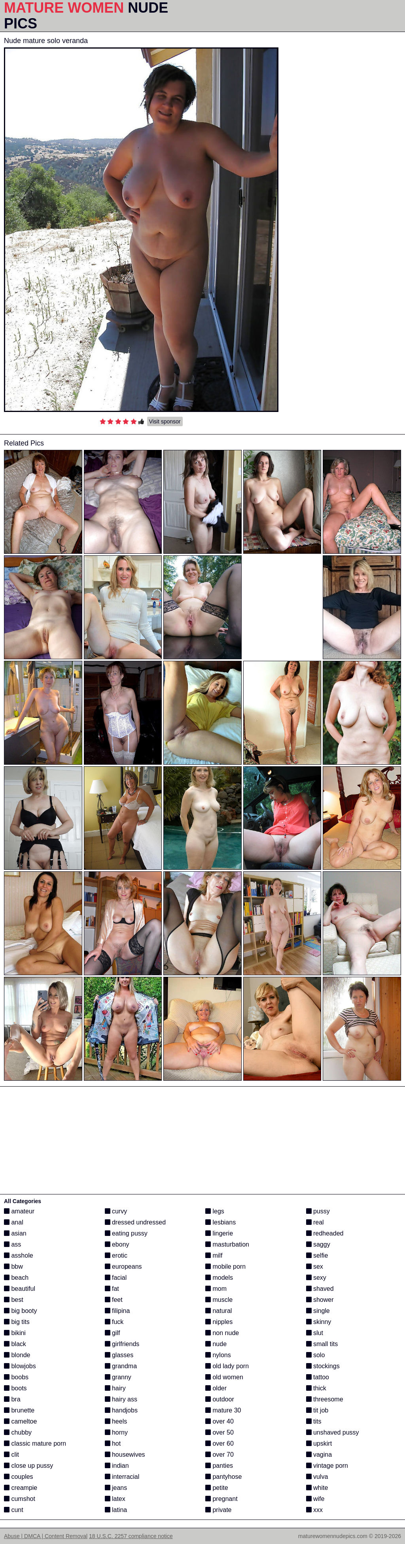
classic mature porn (35, 1443)
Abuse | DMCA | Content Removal (45, 1536)
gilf (112, 1333)
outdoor (219, 1399)
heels (116, 1421)
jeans (116, 1487)
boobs (16, 1377)
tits (314, 1421)
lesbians (220, 1222)
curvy (116, 1211)
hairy (115, 1388)
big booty (20, 1310)
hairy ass (121, 1399)
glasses (119, 1355)
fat (112, 1288)
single (318, 1310)
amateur (19, 1211)
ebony (117, 1244)
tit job (317, 1410)
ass (12, 1244)
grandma (121, 1366)
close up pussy (28, 1465)
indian (117, 1465)
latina (116, 1509)
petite (216, 1487)
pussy (318, 1211)
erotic (116, 1255)
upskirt (319, 1443)
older (216, 1388)
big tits (17, 1321)
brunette (19, 1410)
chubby (18, 1432)
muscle (219, 1299)
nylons (218, 1355)
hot (113, 1443)
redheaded (325, 1233)
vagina (319, 1454)
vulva (317, 1476)
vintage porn (327, 1465)
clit (11, 1454)
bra (12, 1399)
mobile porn (225, 1266)
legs (214, 1211)
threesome (324, 1399)
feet (114, 1299)
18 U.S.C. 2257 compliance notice (131, 1536)
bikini (15, 1333)
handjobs (121, 1410)
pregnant (221, 1498)
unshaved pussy (332, 1432)
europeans (123, 1266)
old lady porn (227, 1366)
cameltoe (20, 1421)
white (317, 1487)
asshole (18, 1255)
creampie (20, 1487)
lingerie (219, 1233)
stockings (323, 1366)
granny (118, 1377)
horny (116, 1432)
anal (13, 1222)
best (13, 1299)
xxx (314, 1509)
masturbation (227, 1244)
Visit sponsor (165, 421)
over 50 (219, 1432)
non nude (222, 1333)
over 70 (219, 1454)
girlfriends (122, 1344)
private (218, 1509)
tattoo (317, 1377)
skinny (318, 1321)
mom (216, 1288)
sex (314, 1266)
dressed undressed (135, 1222)
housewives (125, 1454)
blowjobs (20, 1366)
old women (224, 1377)
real (315, 1222)
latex (115, 1498)
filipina (117, 1310)
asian (15, 1233)
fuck (114, 1321)
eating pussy (126, 1233)
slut (314, 1333)
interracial (122, 1476)
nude (216, 1344)
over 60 (219, 1443)
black (15, 1344)
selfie (317, 1255)
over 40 (219, 1421)
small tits (322, 1344)
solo (315, 1355)
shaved (320, 1288)
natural (218, 1310)
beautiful (19, 1288)
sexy (316, 1277)
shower (320, 1299)
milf (213, 1255)
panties (219, 1465)
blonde (17, 1355)
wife (315, 1498)
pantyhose (223, 1476)
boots (15, 1388)
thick (316, 1388)
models (219, 1277)
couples (18, 1476)
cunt (13, 1509)
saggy (318, 1244)
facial (116, 1277)
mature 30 (223, 1410)
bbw (13, 1266)
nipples (219, 1321)
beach (16, 1277)
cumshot (19, 1498)
